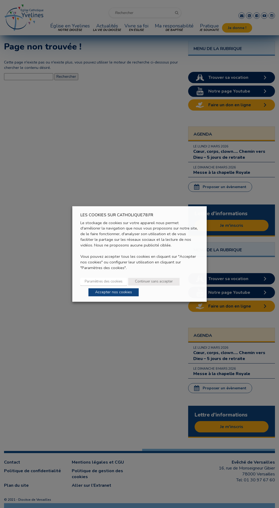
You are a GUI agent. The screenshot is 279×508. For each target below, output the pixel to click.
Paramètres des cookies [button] (104, 281)
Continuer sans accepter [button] (154, 281)
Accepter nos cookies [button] (113, 292)
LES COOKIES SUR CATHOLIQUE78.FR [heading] (116, 215)
